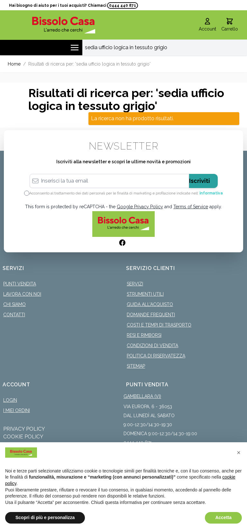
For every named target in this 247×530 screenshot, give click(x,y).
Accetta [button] (223, 517)
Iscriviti (199, 180)
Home (14, 64)
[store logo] (64, 25)
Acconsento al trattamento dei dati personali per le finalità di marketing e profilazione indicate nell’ (126, 193)
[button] (238, 452)
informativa (211, 193)
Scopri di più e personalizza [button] (45, 517)
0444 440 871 (122, 5)
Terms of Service (190, 206)
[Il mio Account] (207, 25)
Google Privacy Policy (140, 206)
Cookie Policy (23, 437)
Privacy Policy (24, 429)
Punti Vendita (19, 283)
